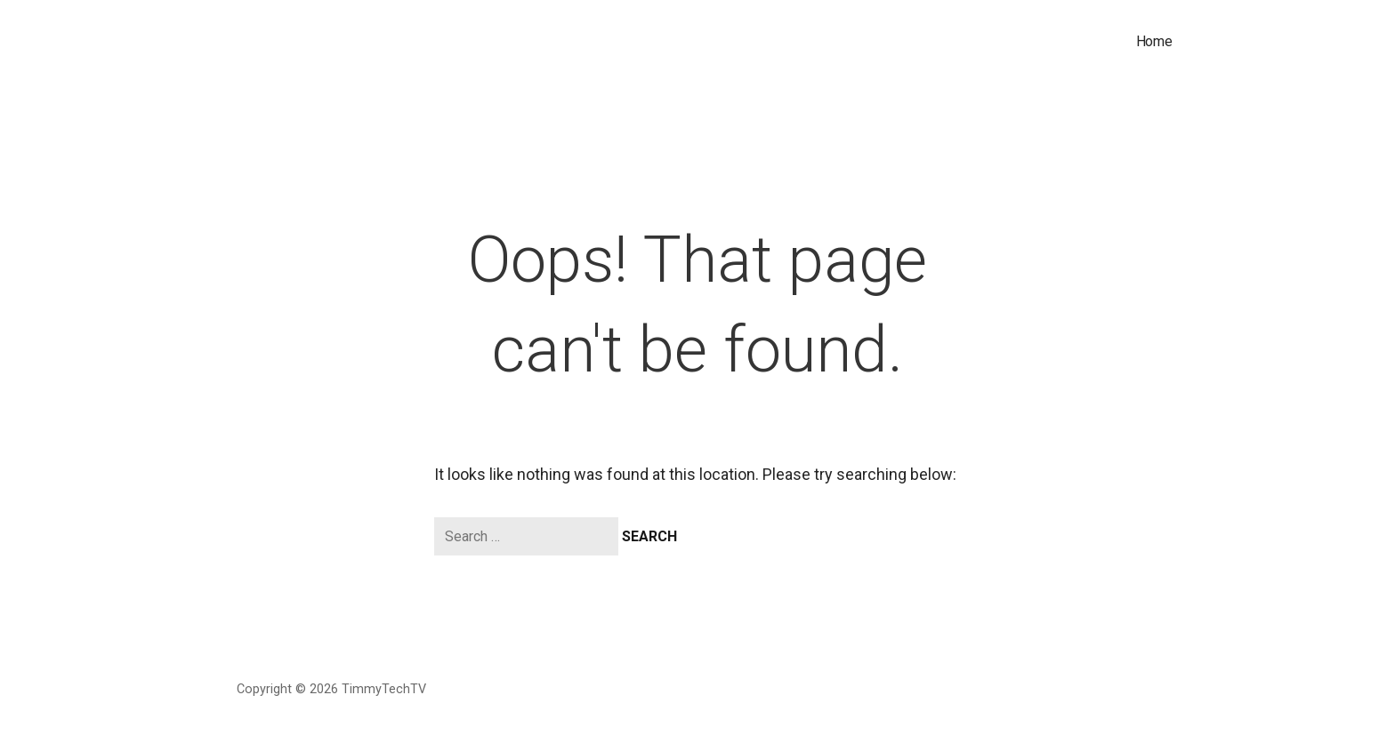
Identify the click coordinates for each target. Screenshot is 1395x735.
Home (1154, 41)
